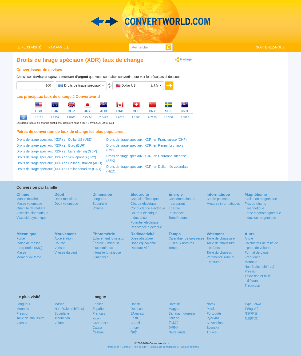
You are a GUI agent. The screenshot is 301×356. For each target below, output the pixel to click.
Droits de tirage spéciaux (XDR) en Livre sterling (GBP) (56, 151)
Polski (210, 309)
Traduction (252, 285)
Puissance (176, 213)
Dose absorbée (142, 238)
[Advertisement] (242, 90)
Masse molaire (27, 199)
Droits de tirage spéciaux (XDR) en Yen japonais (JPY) (56, 157)
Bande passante (218, 199)
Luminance (100, 257)
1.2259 (55, 117)
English (97, 304)
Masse (21, 252)
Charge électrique (144, 203)
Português (214, 313)
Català (97, 327)
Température (178, 218)
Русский (212, 318)
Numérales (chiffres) (259, 266)
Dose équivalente (143, 243)
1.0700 (71, 117)
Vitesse (60, 248)
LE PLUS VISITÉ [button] (28, 47)
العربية (97, 318)
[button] (81, 85)
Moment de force (28, 257)
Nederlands (177, 332)
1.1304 (136, 117)
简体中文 (251, 313)
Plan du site (139, 346)
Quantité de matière (30, 208)
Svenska (212, 327)
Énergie (174, 208)
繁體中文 (251, 318)
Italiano (174, 318)
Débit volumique (66, 203)
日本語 (173, 323)
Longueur (99, 199)
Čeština (97, 332)
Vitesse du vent (66, 252)
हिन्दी (134, 332)
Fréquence (252, 257)
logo (150, 21)
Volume (97, 208)
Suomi (135, 323)
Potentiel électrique (144, 222)
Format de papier (257, 252)
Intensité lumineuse (106, 252)
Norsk (210, 304)
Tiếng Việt (252, 309)
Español (98, 309)
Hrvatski (175, 304)
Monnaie (251, 262)
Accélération (64, 238)
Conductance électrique (148, 208)
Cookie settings (190, 346)
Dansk (135, 304)
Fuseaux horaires (181, 243)
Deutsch (137, 309)
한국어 (173, 327)
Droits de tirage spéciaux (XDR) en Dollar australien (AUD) (59, 163)
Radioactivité (140, 248)
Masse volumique (29, 203)
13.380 (168, 117)
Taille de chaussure (220, 238)
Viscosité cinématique (32, 213)
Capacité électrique (145, 199)
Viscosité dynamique (31, 218)
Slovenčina (214, 323)
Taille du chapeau (219, 252)
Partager (184, 59)
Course (60, 243)
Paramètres (112, 346)
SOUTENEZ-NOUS (270, 47)
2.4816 (184, 117)
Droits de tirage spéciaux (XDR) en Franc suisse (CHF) (146, 139)
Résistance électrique (146, 227)
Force (20, 238)
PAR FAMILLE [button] (58, 47)
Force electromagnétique (263, 213)
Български (100, 323)
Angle (249, 238)
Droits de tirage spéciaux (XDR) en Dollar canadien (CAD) (58, 169)
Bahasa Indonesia (182, 313)
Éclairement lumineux (108, 238)
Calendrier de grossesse (186, 238)
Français (98, 313)
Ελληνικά (137, 313)
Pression (251, 271)
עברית (135, 327)
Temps (173, 248)
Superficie (99, 203)
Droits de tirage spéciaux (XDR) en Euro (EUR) (50, 145)
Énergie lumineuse (106, 243)
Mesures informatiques (223, 203)
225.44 (87, 117)
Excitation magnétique (261, 199)
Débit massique (66, 199)
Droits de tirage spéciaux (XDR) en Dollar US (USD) (54, 139)
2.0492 (103, 117)
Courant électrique (144, 213)
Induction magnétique (260, 218)
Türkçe (211, 332)
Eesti (134, 318)
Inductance (139, 218)
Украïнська (253, 304)
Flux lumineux (102, 248)
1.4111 (38, 117)
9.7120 (152, 117)
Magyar (174, 309)
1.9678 (119, 117)
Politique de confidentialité (164, 346)
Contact (126, 346)
